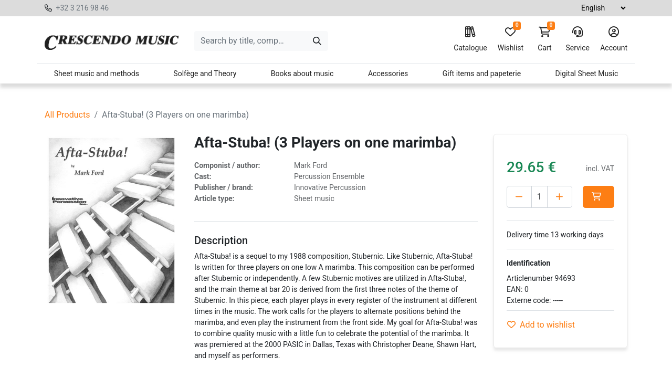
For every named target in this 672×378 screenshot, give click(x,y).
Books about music (302, 73)
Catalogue (470, 39)
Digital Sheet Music (586, 73)
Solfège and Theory (204, 73)
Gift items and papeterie (482, 73)
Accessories (388, 73)
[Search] (317, 41)
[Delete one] (519, 197)
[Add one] (559, 197)
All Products (67, 115)
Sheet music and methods (96, 73)
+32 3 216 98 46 (82, 8)
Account (613, 39)
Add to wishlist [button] (541, 325)
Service (577, 39)
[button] (598, 197)
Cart (544, 39)
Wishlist (510, 39)
